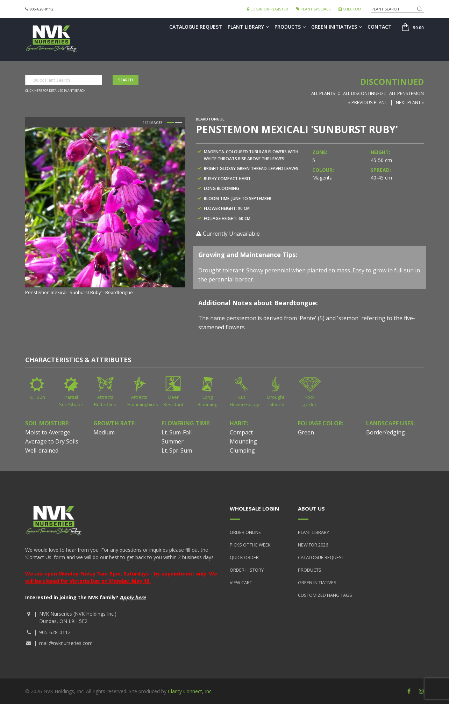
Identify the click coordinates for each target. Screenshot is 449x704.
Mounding (243, 441)
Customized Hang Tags (325, 595)
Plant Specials (313, 9)
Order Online (245, 532)
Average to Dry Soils (51, 441)
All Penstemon (406, 93)
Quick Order (244, 557)
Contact (380, 26)
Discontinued (392, 81)
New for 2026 (313, 545)
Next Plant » (410, 102)
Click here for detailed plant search (55, 91)
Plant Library (248, 26)
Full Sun (37, 397)
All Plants (323, 93)
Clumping (242, 450)
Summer (173, 441)
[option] (105, 211)
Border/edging (385, 432)
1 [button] (170, 122)
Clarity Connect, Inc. (190, 691)
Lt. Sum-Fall (177, 432)
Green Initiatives (336, 26)
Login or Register (267, 9)
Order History (247, 570)
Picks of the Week (250, 545)
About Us (311, 508)
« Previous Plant (367, 102)
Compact (241, 432)
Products (290, 26)
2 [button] (178, 122)
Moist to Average (47, 432)
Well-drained (41, 450)
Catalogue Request (195, 26)
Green (306, 432)
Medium (104, 432)
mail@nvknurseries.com (66, 643)
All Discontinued (363, 93)
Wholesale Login (254, 508)
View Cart (241, 582)
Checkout (350, 9)
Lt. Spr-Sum (177, 450)
